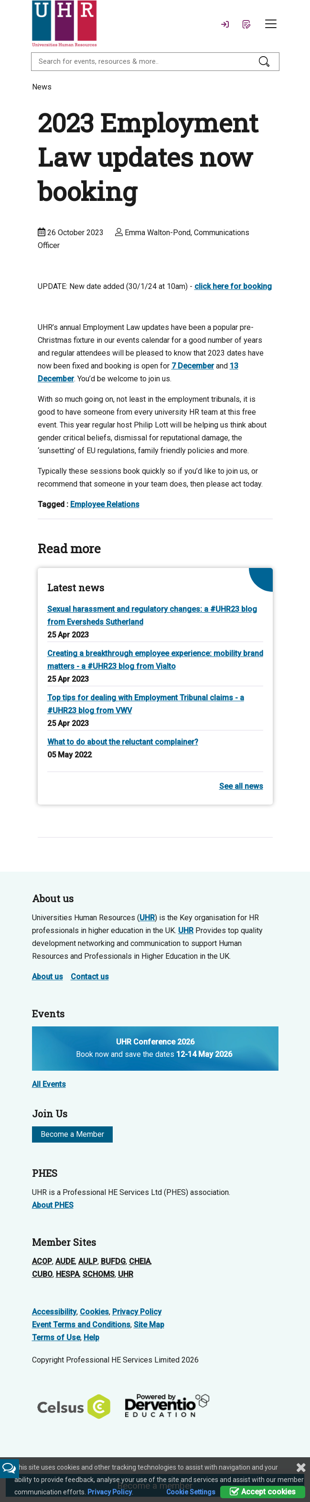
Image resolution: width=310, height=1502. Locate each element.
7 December (192, 365)
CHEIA (139, 1261)
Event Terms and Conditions (81, 1324)
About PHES (53, 1205)
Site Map (149, 1324)
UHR (147, 917)
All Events (49, 1084)
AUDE (65, 1261)
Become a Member (72, 1134)
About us (47, 976)
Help (91, 1337)
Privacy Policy (136, 1311)
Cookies (94, 1311)
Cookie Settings (190, 1492)
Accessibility (54, 1311)
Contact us (90, 976)
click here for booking (233, 286)
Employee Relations (104, 504)
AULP (87, 1261)
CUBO (42, 1274)
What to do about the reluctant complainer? (122, 741)
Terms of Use (56, 1337)
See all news (241, 786)
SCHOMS (99, 1274)
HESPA (67, 1274)
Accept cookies (263, 1491)
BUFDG (113, 1261)
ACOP (42, 1261)
